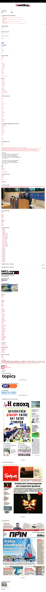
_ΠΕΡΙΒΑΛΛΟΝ (3, 337)
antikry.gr (7, 366)
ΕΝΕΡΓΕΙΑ (20, 362)
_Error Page (2, 87)
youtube (2, 52)
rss (1, 48)
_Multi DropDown (3, 81)
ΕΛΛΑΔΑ (20, 361)
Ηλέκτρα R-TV (3, 103)
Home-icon (2, 79)
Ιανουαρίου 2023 (4, 246)
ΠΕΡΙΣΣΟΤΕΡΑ (3, 331)
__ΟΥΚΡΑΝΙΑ (3, 328)
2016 (2, 254)
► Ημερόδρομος (4, 18)
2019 (2, 251)
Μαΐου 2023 (3, 241)
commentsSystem (3, 349)
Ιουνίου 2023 (3, 240)
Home (2, 182)
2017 (2, 253)
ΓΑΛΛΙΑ (17, 363)
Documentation (3, 89)
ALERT (2, 108)
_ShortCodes (3, 85)
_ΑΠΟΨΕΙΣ (3, 339)
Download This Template (4, 92)
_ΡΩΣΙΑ (2, 322)
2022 (2, 247)
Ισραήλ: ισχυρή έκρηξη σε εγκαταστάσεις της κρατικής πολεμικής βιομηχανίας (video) (12, 17)
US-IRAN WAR (26, 362)
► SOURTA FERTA (4, 22)
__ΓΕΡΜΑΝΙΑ (3, 315)
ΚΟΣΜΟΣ (12, 361)
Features (2, 80)
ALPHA (2, 109)
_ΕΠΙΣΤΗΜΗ (3, 338)
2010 (2, 261)
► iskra (3, 16)
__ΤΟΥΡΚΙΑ (3, 326)
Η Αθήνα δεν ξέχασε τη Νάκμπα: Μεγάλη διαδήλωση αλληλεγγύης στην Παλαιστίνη (12, 21)
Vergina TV (2, 121)
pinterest (2, 49)
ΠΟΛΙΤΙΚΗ (3, 361)
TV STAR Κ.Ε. (3, 120)
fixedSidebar (3, 350)
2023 (2, 232)
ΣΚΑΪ (2, 106)
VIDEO (2, 340)
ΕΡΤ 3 (2, 102)
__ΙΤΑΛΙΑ (2, 317)
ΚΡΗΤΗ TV (2, 104)
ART (2, 110)
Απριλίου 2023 (4, 242)
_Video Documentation (4, 91)
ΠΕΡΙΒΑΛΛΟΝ (12, 363)
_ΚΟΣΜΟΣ (2, 321)
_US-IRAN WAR (3, 320)
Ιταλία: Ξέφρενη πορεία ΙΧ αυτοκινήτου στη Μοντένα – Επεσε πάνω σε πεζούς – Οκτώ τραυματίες (13, 19)
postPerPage (3, 352)
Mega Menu (2, 88)
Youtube (2, 58)
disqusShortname (3, 348)
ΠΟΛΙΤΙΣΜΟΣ (14, 362)
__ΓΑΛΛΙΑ (2, 316)
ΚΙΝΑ (38, 362)
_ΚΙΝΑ (2, 324)
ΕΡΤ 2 (2, 101)
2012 (2, 259)
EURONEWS (3, 112)
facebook (2, 46)
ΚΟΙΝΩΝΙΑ (3, 362)
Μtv (1, 105)
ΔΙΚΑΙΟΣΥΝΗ (3, 363)
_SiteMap (2, 86)
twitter (2, 47)
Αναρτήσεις (3, 27)
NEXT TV (2, 116)
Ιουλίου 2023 (3, 239)
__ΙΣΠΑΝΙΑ (3, 318)
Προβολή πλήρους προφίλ (8, 367)
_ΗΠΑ (2, 323)
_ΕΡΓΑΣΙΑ (2, 334)
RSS (1, 59)
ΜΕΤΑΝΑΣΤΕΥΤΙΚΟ (26, 363)
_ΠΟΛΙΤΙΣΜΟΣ (3, 336)
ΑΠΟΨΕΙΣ (40, 361)
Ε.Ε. (35, 361)
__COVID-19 (3, 333)
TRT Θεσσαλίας (3, 119)
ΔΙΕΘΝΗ (2, 319)
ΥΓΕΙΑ (2, 93)
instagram (2, 50)
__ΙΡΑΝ (2, 327)
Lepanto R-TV (3, 113)
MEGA (2, 114)
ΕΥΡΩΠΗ (37, 363)
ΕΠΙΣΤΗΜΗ (20, 363)
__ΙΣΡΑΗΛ (2, 330)
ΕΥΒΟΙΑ (8, 363)
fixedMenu (2, 351)
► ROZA (3, 20)
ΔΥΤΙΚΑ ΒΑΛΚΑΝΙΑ (32, 363)
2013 (2, 258)
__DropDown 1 (3, 82)
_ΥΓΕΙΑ (2, 332)
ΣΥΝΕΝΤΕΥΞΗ (33, 362)
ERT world (2, 111)
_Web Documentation (4, 90)
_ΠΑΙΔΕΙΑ (2, 335)
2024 (2, 231)
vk (1, 51)
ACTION (2, 107)
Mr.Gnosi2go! (3, 115)
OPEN (2, 117)
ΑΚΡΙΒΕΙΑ (41, 362)
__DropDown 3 (3, 84)
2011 (2, 260)
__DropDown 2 (3, 83)
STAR (2, 118)
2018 (2, 252)
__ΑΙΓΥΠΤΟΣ (3, 329)
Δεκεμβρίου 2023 (4, 233)
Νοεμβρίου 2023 (4, 234)
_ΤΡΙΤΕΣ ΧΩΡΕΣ (3, 325)
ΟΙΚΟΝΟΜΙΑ (28, 361)
